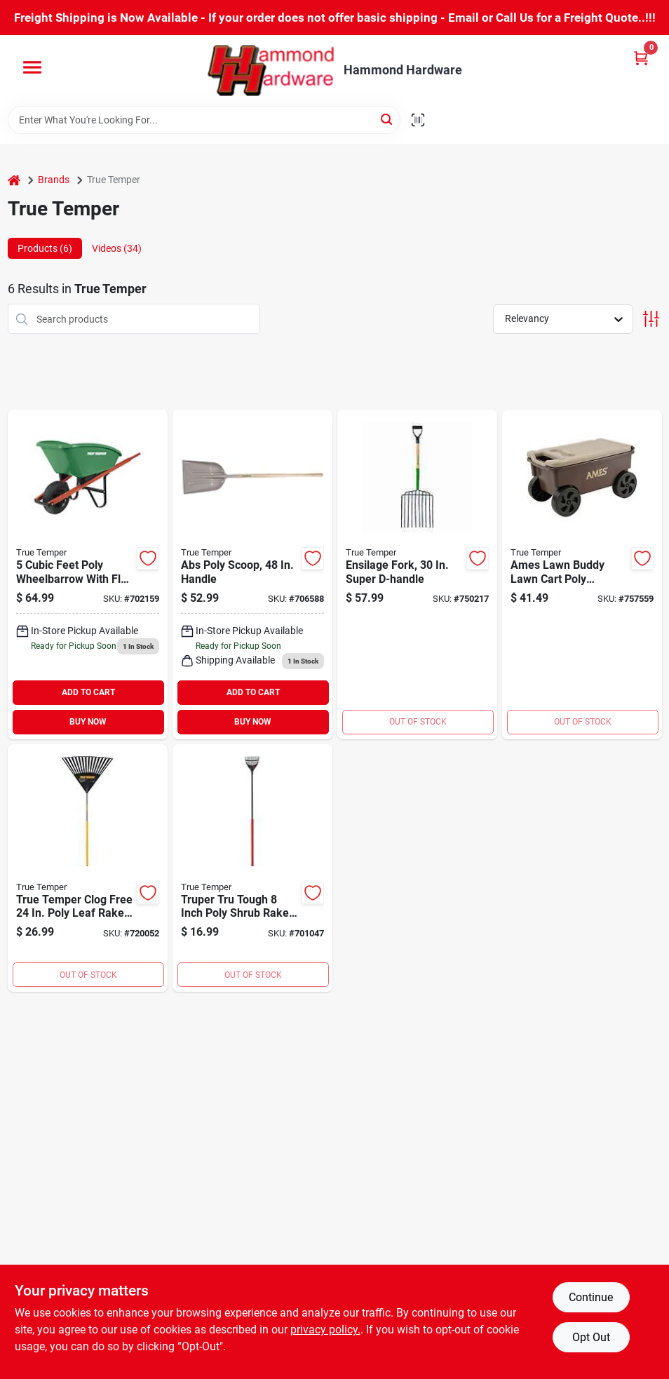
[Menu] (32, 67)
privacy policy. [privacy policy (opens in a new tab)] (325, 1329)
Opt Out (591, 1337)
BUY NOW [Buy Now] (88, 722)
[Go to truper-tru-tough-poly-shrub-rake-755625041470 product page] (252, 868)
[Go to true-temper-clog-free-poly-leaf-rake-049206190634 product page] (88, 868)
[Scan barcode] (418, 120)
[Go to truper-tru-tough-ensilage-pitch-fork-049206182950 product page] (417, 574)
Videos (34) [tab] (117, 248)
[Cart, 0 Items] (641, 58)
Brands (53, 179)
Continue (591, 1297)
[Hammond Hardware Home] (271, 70)
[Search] (387, 118)
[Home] (14, 180)
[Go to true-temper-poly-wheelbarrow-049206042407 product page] (88, 574)
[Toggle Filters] (651, 319)
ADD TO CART (88, 692)
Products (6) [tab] (45, 248)
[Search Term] (204, 120)
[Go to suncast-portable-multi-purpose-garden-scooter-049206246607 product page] (582, 574)
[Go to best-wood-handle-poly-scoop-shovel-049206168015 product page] (252, 574)
